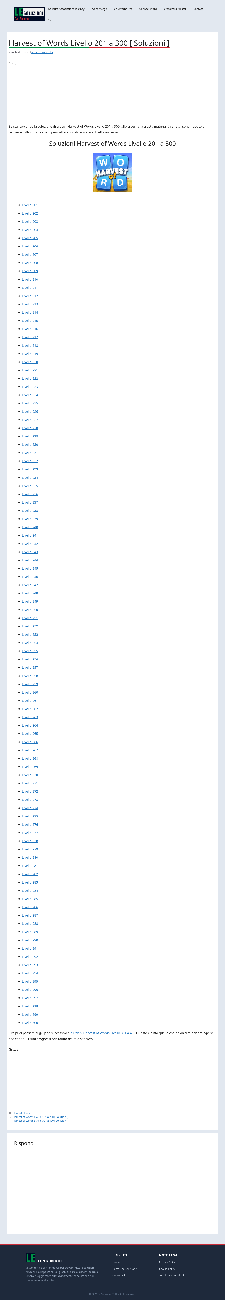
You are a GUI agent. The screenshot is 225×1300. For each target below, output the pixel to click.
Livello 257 (30, 667)
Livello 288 (30, 923)
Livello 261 (30, 700)
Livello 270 (30, 775)
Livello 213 (30, 304)
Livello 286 (30, 907)
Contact (198, 9)
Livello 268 (30, 758)
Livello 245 (30, 568)
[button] (49, 19)
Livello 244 (30, 560)
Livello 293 (30, 965)
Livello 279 (30, 849)
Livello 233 (30, 469)
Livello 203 (30, 221)
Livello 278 (30, 841)
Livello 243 (30, 552)
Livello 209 (30, 271)
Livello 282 (30, 874)
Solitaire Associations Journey (66, 9)
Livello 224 (30, 395)
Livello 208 (30, 262)
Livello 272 (30, 791)
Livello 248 (30, 593)
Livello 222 (30, 378)
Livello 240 (30, 527)
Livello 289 (30, 931)
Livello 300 (30, 1022)
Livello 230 (30, 444)
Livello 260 (30, 692)
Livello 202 (30, 213)
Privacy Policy (167, 1262)
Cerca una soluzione (124, 1269)
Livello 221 (30, 370)
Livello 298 (30, 1006)
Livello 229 (30, 436)
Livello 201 (30, 205)
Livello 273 (30, 799)
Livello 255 (30, 651)
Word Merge (99, 9)
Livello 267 (30, 750)
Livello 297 (30, 998)
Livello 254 (30, 642)
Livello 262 (30, 709)
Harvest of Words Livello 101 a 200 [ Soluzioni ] (40, 1117)
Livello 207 (30, 254)
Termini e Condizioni (171, 1275)
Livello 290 (30, 940)
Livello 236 (30, 494)
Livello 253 (30, 634)
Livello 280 (30, 857)
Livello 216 (30, 329)
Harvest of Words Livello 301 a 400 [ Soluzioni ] (40, 1120)
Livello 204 (30, 230)
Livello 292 (30, 956)
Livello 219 (30, 353)
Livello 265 (30, 733)
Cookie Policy (167, 1269)
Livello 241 (30, 535)
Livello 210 (30, 279)
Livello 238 (30, 510)
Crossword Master (175, 9)
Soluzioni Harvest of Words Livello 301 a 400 (102, 1033)
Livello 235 (30, 486)
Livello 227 (30, 420)
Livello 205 (30, 238)
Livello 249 (30, 601)
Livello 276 (30, 824)
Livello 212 (30, 296)
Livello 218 (30, 345)
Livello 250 (30, 609)
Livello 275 (30, 816)
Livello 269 (30, 766)
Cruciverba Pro (123, 9)
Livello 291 (30, 948)
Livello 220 (30, 362)
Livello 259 (30, 684)
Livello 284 (30, 890)
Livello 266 (30, 742)
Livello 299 (30, 1014)
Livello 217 (30, 337)
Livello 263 (30, 717)
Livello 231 (30, 452)
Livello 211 (30, 287)
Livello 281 (30, 865)
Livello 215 (30, 320)
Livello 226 (30, 411)
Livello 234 (30, 477)
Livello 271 (30, 783)
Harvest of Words (23, 1113)
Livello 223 (30, 386)
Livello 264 (30, 725)
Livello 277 (30, 832)
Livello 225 (30, 403)
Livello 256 (30, 659)
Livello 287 (30, 915)
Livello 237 (30, 502)
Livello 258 (30, 676)
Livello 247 (30, 585)
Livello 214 (30, 312)
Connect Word (148, 9)
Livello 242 (30, 543)
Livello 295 (30, 981)
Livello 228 (30, 428)
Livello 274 (30, 808)
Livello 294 (30, 973)
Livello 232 (30, 461)
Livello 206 (30, 246)
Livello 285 (30, 899)
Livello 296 (30, 989)
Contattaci (118, 1275)
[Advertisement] (112, 95)
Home (116, 1262)
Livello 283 (30, 882)
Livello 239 (30, 519)
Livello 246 (30, 576)
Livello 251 (30, 618)
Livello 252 (30, 626)
